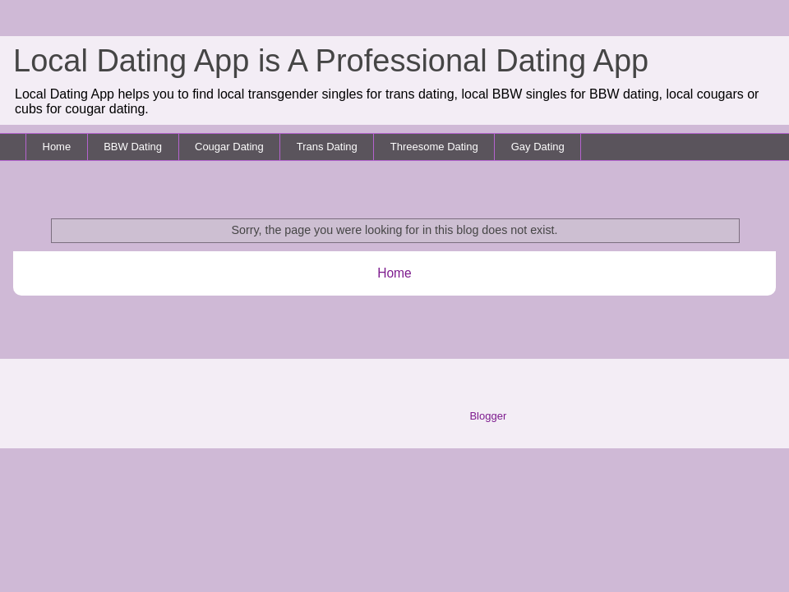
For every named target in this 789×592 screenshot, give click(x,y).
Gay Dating (538, 146)
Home (57, 146)
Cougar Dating (229, 146)
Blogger (487, 416)
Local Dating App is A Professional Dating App (330, 61)
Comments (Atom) (427, 316)
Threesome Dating (434, 146)
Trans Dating (327, 146)
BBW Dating (133, 146)
